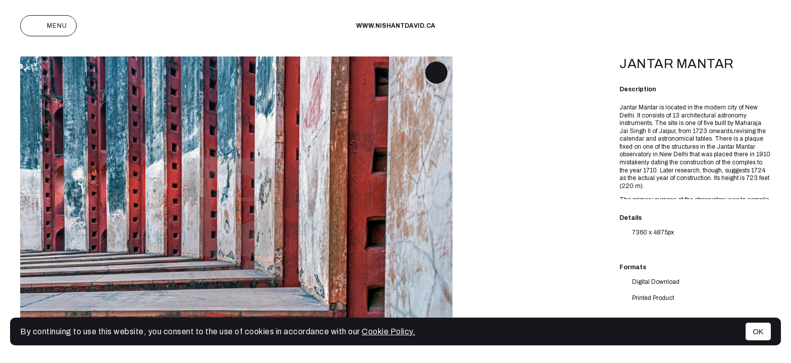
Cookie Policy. (388, 331)
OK (758, 331)
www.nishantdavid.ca (395, 25)
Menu (48, 26)
